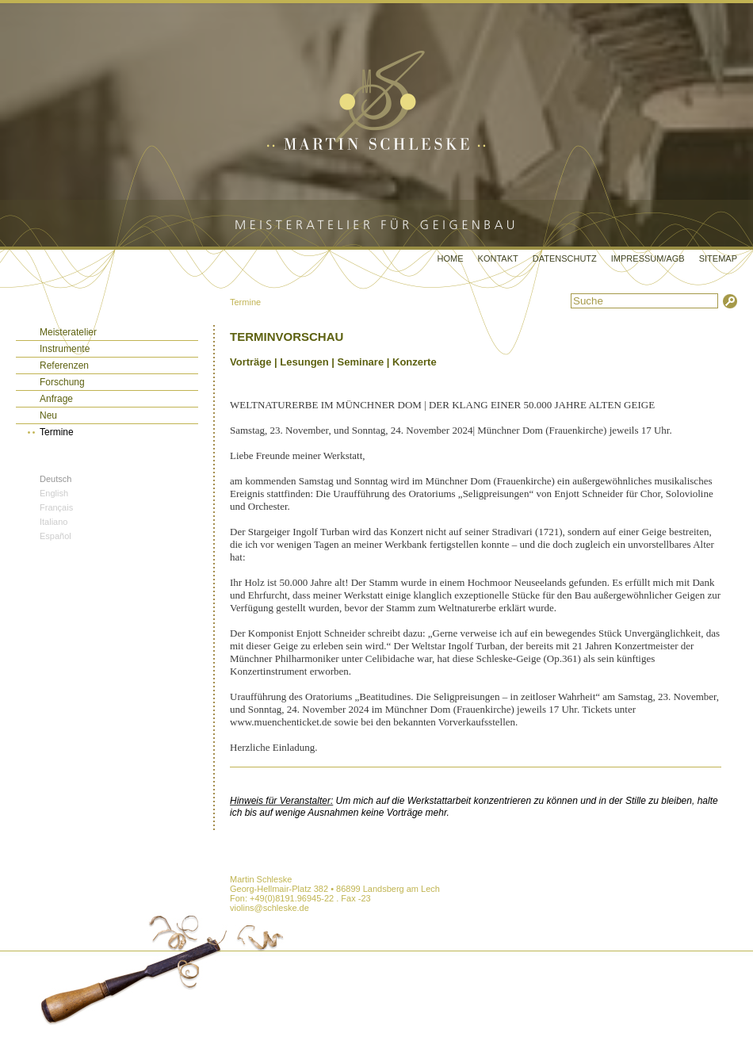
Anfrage (56, 398)
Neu (48, 415)
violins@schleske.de (269, 908)
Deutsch (55, 479)
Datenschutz (565, 258)
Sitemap (718, 258)
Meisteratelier (68, 332)
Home (451, 258)
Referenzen (64, 365)
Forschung (62, 382)
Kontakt (498, 258)
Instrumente (65, 348)
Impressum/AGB (648, 258)
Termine (245, 302)
